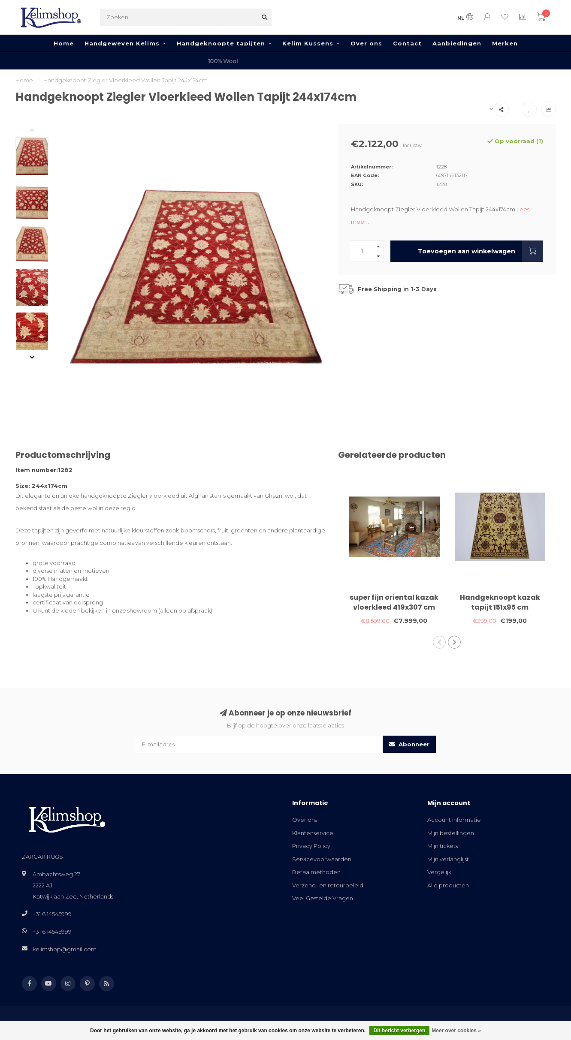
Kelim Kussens (307, 43)
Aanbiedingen (456, 43)
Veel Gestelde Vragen (322, 898)
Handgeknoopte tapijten (221, 43)
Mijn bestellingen (450, 833)
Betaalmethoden (316, 872)
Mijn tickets (442, 845)
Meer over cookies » (456, 1031)
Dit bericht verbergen (400, 1031)
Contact (407, 43)
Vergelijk (439, 872)
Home (64, 43)
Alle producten (448, 885)
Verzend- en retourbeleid (327, 885)
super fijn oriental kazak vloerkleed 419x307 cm (394, 602)
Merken (505, 43)
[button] (38, 130)
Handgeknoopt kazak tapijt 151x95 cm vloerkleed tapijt (500, 607)
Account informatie (454, 819)
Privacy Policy (311, 845)
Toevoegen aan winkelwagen (480, 251)
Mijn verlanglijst (448, 859)
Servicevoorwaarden (321, 859)
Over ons (366, 43)
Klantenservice (312, 833)
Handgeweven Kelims (122, 43)
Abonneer (409, 744)
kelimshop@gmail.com (65, 949)
